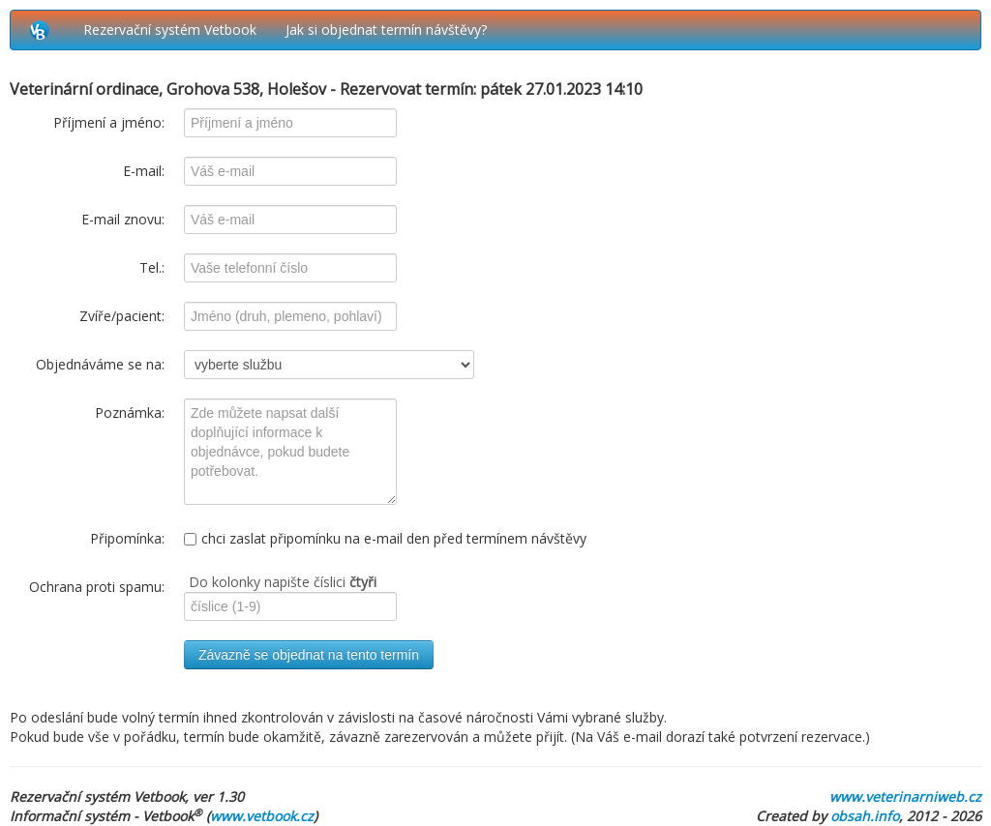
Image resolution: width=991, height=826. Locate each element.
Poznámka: (130, 412)
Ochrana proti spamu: (97, 586)
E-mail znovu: (123, 219)
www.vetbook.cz (262, 816)
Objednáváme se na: (100, 364)
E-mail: (144, 171)
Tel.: (152, 267)
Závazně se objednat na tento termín (308, 655)
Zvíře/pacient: (122, 316)
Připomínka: (127, 538)
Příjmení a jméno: (109, 122)
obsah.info (864, 816)
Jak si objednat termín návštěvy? (386, 29)
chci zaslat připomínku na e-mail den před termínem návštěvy (385, 538)
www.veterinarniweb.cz (905, 796)
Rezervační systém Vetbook (169, 29)
